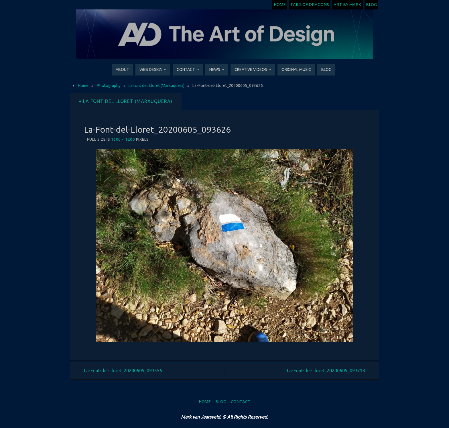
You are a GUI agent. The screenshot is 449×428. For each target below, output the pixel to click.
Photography (109, 85)
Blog (371, 4)
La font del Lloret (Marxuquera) (156, 85)
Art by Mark (347, 4)
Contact (241, 401)
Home (280, 4)
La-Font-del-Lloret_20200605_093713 (326, 370)
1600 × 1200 (123, 139)
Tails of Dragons (309, 4)
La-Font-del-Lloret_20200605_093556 (123, 370)
